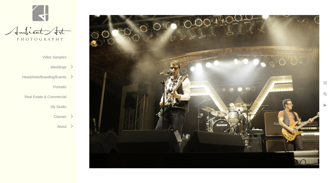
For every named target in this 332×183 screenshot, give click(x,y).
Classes (60, 117)
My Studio (58, 107)
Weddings (58, 67)
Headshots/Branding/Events (44, 77)
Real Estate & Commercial (45, 97)
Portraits (59, 87)
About (61, 127)
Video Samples (54, 57)
